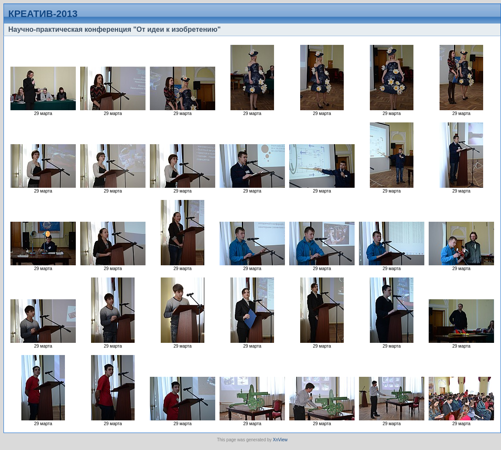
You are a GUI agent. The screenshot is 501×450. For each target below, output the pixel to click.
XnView (280, 439)
